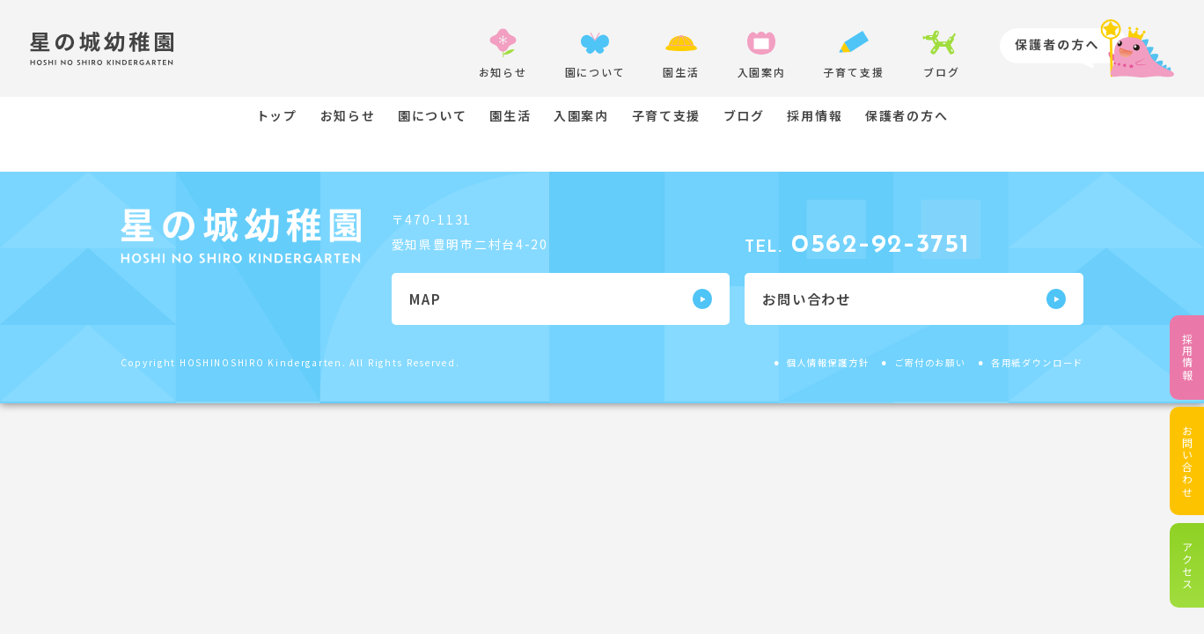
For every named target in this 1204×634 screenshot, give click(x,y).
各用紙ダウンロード (1037, 362)
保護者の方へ (906, 115)
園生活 (510, 115)
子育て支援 (666, 115)
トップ (276, 115)
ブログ (744, 115)
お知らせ (348, 115)
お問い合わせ (1186, 461)
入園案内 (581, 115)
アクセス (1186, 566)
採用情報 (1186, 357)
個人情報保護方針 (828, 362)
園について (432, 115)
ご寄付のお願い (930, 362)
